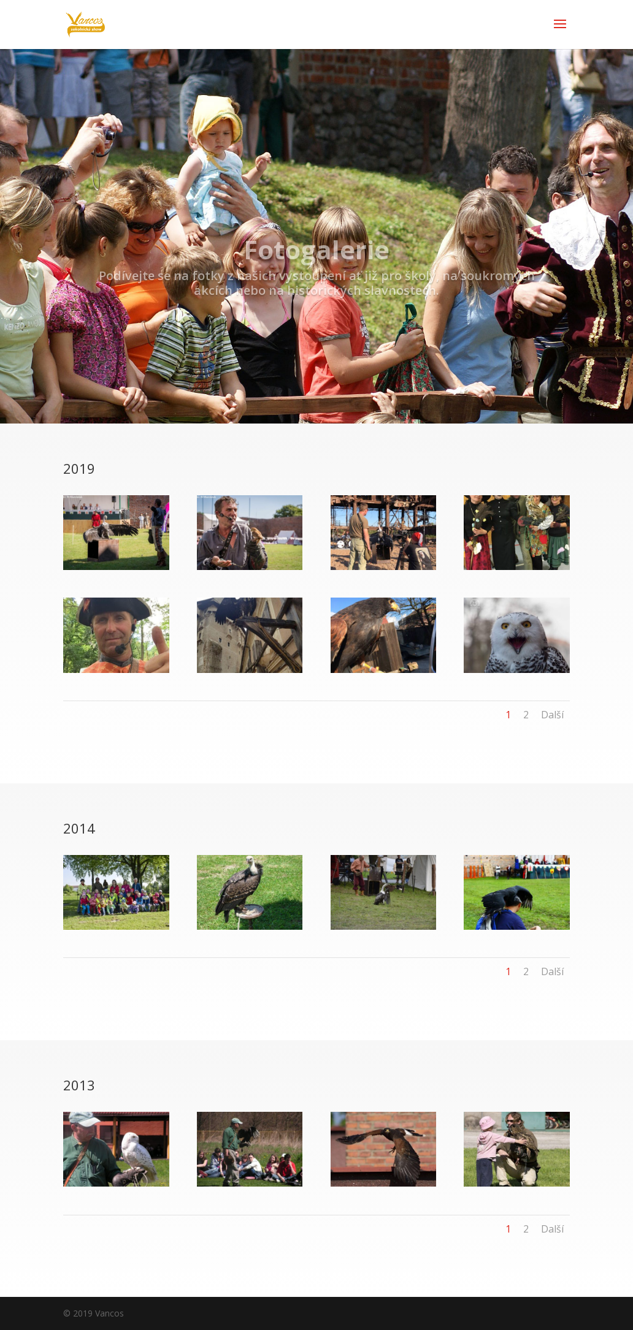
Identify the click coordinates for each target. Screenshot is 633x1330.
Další (552, 714)
